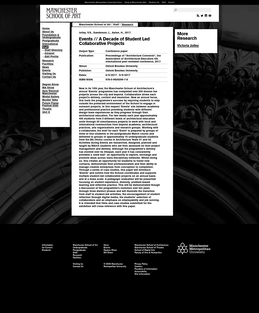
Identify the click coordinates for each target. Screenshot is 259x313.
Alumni (171, 2)
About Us (48, 31)
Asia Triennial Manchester (50, 92)
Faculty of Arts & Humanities (148, 252)
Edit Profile (51, 56)
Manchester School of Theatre (149, 247)
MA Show (48, 87)
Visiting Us (49, 73)
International (50, 43)
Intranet (49, 53)
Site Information (142, 274)
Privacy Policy (141, 264)
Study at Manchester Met (135, 2)
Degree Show (50, 84)
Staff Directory (53, 50)
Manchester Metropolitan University (193, 249)
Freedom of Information (146, 269)
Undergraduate (80, 247)
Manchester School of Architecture (152, 245)
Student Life (154, 2)
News (45, 67)
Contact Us (49, 76)
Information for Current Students (47, 247)
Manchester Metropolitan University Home (103, 2)
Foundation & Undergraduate (51, 36)
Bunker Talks (50, 99)
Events (46, 70)
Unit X (46, 112)
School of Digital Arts (145, 250)
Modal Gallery (50, 96)
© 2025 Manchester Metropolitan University (115, 265)
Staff (164, 2)
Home (46, 28)
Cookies (138, 266)
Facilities (47, 63)
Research (48, 60)
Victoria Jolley (188, 45)
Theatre (46, 108)
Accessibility (141, 271)
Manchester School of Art (64, 13)
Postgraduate (50, 40)
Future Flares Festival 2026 (50, 104)
